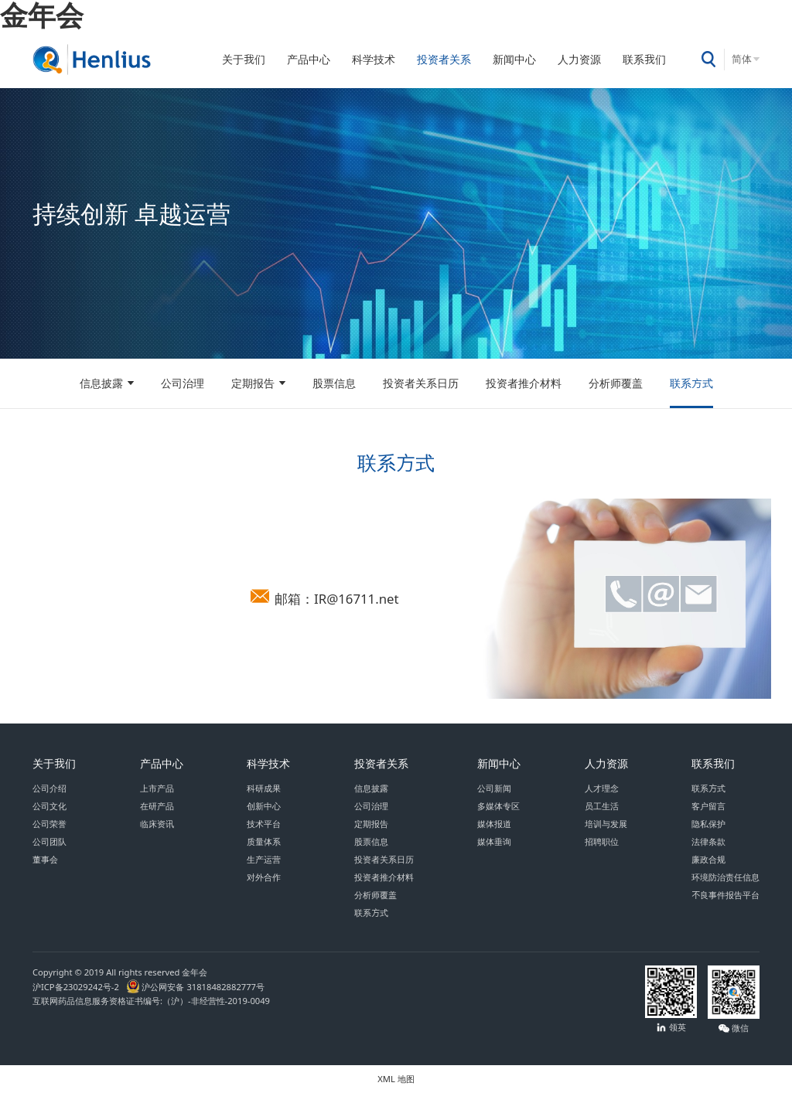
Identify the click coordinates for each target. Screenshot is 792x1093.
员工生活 (602, 806)
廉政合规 (708, 859)
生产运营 (264, 859)
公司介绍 (49, 788)
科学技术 (373, 59)
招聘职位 (602, 841)
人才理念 (602, 788)
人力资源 (579, 59)
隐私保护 (708, 823)
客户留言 (708, 806)
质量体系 (264, 841)
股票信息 (334, 383)
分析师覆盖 (616, 383)
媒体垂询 (494, 841)
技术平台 (264, 823)
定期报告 (253, 383)
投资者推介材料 (524, 383)
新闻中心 (514, 59)
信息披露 (101, 383)
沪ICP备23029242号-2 (78, 986)
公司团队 (49, 841)
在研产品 (157, 806)
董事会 (45, 859)
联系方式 (691, 383)
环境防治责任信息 (725, 877)
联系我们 (644, 59)
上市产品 (157, 788)
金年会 (42, 15)
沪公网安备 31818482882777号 (195, 986)
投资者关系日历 (421, 383)
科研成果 (264, 788)
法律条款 (708, 841)
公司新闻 (494, 788)
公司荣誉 (49, 823)
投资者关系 (444, 59)
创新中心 (264, 806)
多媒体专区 (498, 806)
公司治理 (182, 383)
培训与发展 (606, 823)
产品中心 (308, 59)
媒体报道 (494, 823)
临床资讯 (157, 823)
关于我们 (243, 59)
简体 (742, 59)
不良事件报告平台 (725, 894)
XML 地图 (395, 1078)
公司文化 (49, 806)
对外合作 (264, 877)
